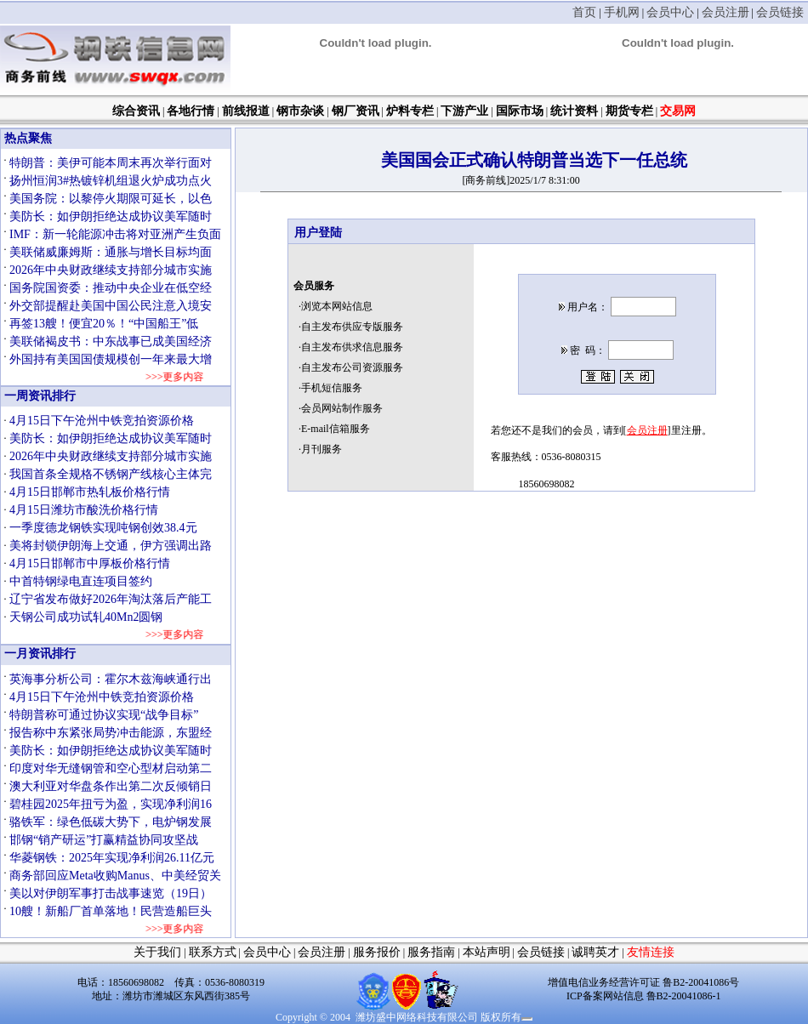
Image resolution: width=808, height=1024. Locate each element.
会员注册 (725, 12)
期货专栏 (629, 111)
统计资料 (574, 111)
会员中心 (670, 12)
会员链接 (780, 12)
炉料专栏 (410, 111)
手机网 (622, 12)
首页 (584, 12)
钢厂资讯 (355, 111)
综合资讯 (136, 111)
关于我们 (157, 952)
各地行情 (190, 111)
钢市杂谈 (300, 111)
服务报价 (377, 952)
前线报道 (246, 111)
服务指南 (431, 952)
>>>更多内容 (167, 377)
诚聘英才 (595, 952)
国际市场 (519, 111)
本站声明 (486, 952)
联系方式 (212, 952)
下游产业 (464, 111)
